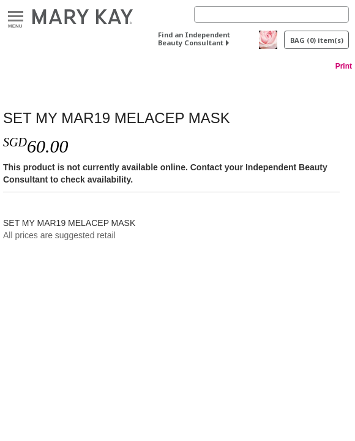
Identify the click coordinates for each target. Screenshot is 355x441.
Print (343, 66)
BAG (316, 40)
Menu (15, 17)
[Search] (271, 14)
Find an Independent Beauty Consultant (194, 39)
